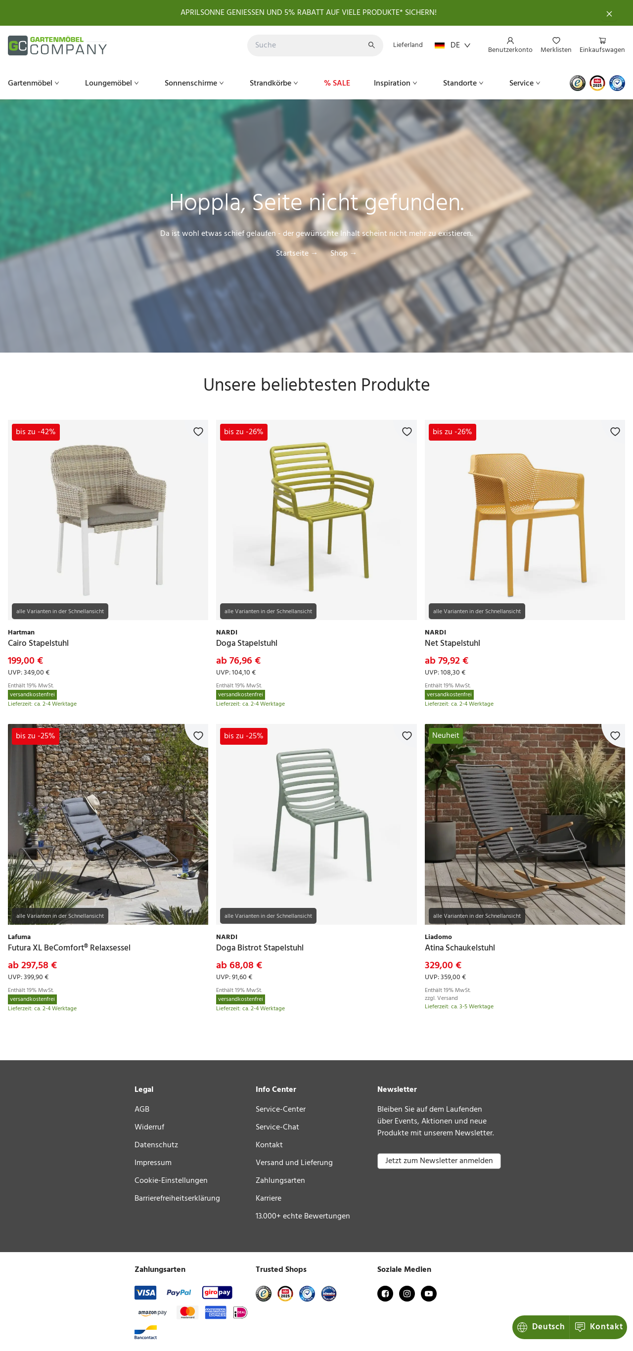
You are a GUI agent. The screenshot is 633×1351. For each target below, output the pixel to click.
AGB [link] (142, 1109)
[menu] (552, 46)
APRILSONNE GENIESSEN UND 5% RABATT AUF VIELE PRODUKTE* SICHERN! (309, 12)
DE (453, 45)
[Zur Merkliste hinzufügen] (196, 432)
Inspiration (396, 83)
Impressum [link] (153, 1163)
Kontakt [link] (269, 1145)
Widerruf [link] (149, 1127)
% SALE (337, 83)
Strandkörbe (275, 83)
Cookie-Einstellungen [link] (171, 1180)
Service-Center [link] (281, 1109)
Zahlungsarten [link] (280, 1180)
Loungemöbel (113, 83)
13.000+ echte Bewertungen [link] (303, 1216)
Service (526, 83)
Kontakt (541, 1327)
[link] (108, 520)
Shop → (344, 254)
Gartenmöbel (34, 83)
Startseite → (297, 254)
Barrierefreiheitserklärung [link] (177, 1198)
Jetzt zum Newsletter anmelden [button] (439, 1161)
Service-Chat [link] (277, 1127)
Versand (447, 998)
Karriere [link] (268, 1198)
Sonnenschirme (195, 83)
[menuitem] (510, 46)
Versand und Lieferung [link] (294, 1163)
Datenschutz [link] (156, 1145)
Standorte (464, 83)
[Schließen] (609, 13)
